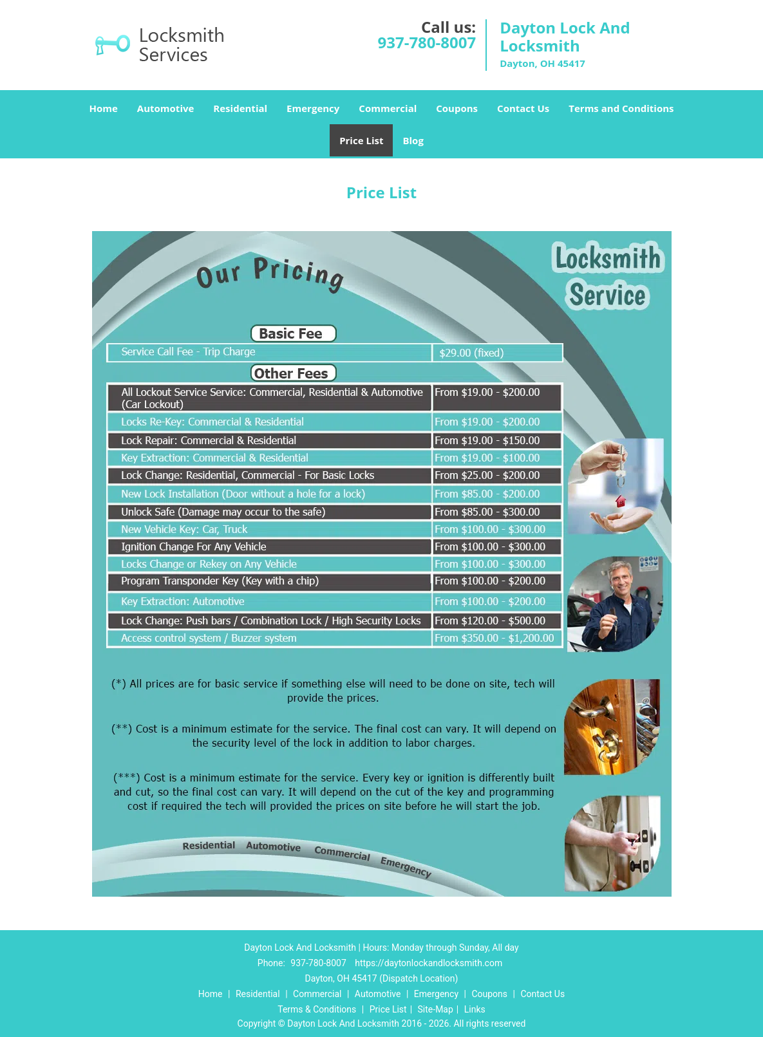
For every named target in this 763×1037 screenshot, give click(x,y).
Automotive (165, 108)
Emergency (313, 108)
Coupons (457, 108)
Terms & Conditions (317, 1009)
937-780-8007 (426, 42)
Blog (412, 140)
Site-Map (435, 1009)
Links (474, 1009)
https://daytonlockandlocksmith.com (428, 963)
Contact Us (523, 108)
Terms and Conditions (621, 108)
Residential (240, 108)
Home (103, 108)
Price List (361, 140)
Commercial (388, 108)
